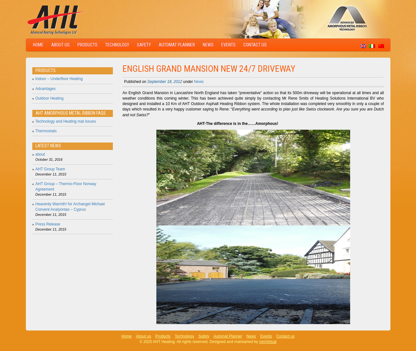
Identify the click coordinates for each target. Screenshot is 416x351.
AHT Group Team (50, 169)
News (208, 44)
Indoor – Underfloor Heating (59, 79)
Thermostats (46, 131)
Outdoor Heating (49, 98)
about (40, 154)
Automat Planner (177, 44)
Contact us (255, 44)
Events (228, 44)
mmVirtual (268, 341)
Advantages (45, 88)
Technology (117, 44)
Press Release (47, 224)
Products (87, 44)
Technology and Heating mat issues (65, 121)
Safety (144, 44)
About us (60, 44)
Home (38, 44)
